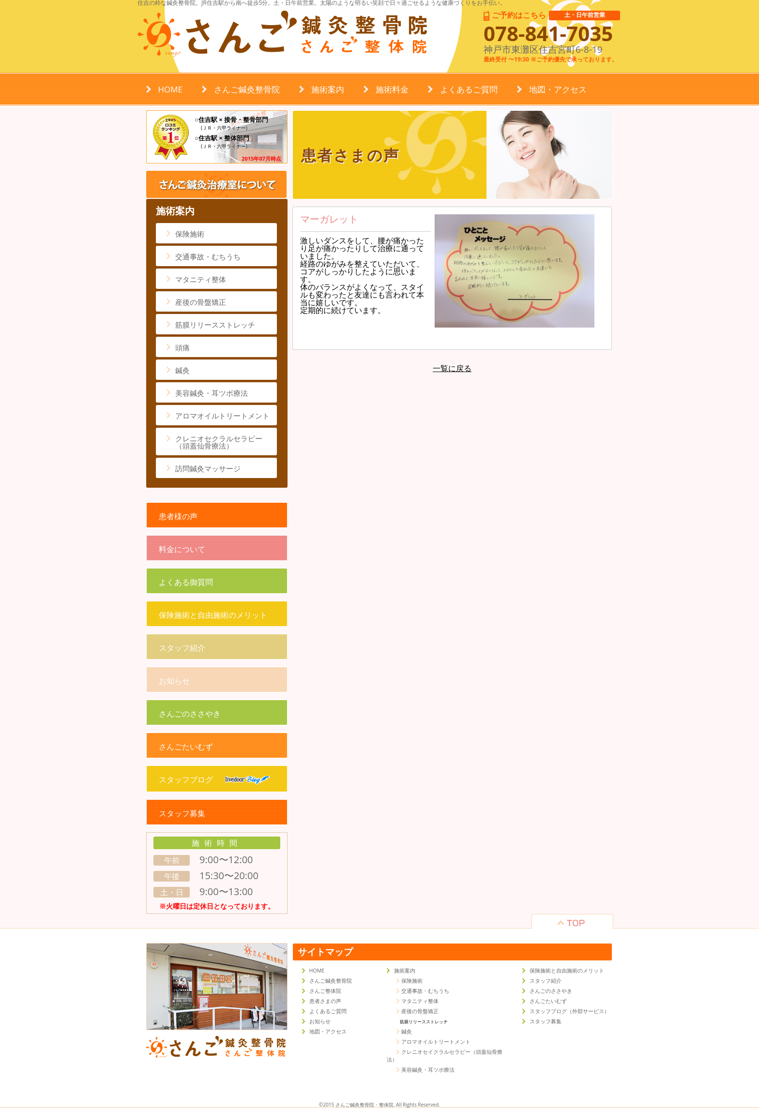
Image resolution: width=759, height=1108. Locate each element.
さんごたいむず (186, 746)
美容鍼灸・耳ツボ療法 (211, 393)
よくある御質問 (186, 582)
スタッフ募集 (182, 813)
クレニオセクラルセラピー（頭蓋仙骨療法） (218, 442)
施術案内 (327, 89)
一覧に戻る (452, 368)
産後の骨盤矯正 (200, 302)
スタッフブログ (214, 779)
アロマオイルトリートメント (222, 415)
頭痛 (182, 347)
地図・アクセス (558, 89)
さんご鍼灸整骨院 (247, 89)
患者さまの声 (325, 1001)
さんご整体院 (325, 991)
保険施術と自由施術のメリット (213, 615)
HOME (170, 89)
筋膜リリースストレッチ (215, 324)
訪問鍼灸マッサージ (208, 468)
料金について (182, 549)
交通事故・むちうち (208, 256)
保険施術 (189, 234)
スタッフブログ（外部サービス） (569, 1011)
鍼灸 (182, 370)
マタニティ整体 (200, 279)
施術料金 (392, 89)
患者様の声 (178, 516)
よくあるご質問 (469, 89)
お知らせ (174, 680)
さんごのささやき (190, 713)
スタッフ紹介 (182, 648)
